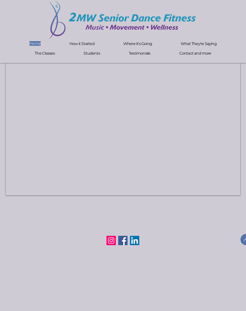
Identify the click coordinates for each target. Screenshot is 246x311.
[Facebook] (123, 240)
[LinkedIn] (134, 240)
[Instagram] (111, 240)
